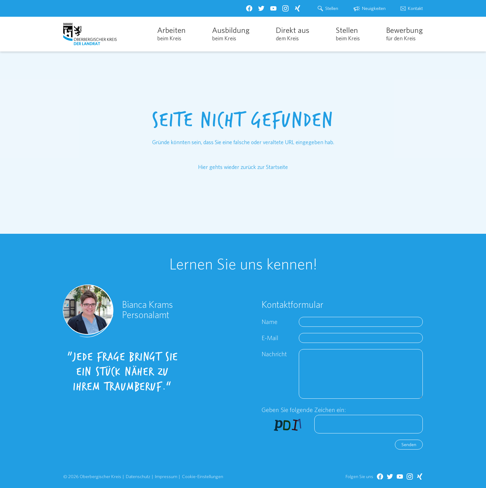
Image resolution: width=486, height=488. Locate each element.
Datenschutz (138, 476)
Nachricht (274, 353)
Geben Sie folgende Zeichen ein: (304, 409)
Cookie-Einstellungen (202, 476)
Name (269, 321)
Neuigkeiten (374, 8)
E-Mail (270, 337)
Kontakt (415, 8)
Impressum (166, 476)
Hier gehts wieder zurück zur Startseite (243, 167)
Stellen (331, 8)
